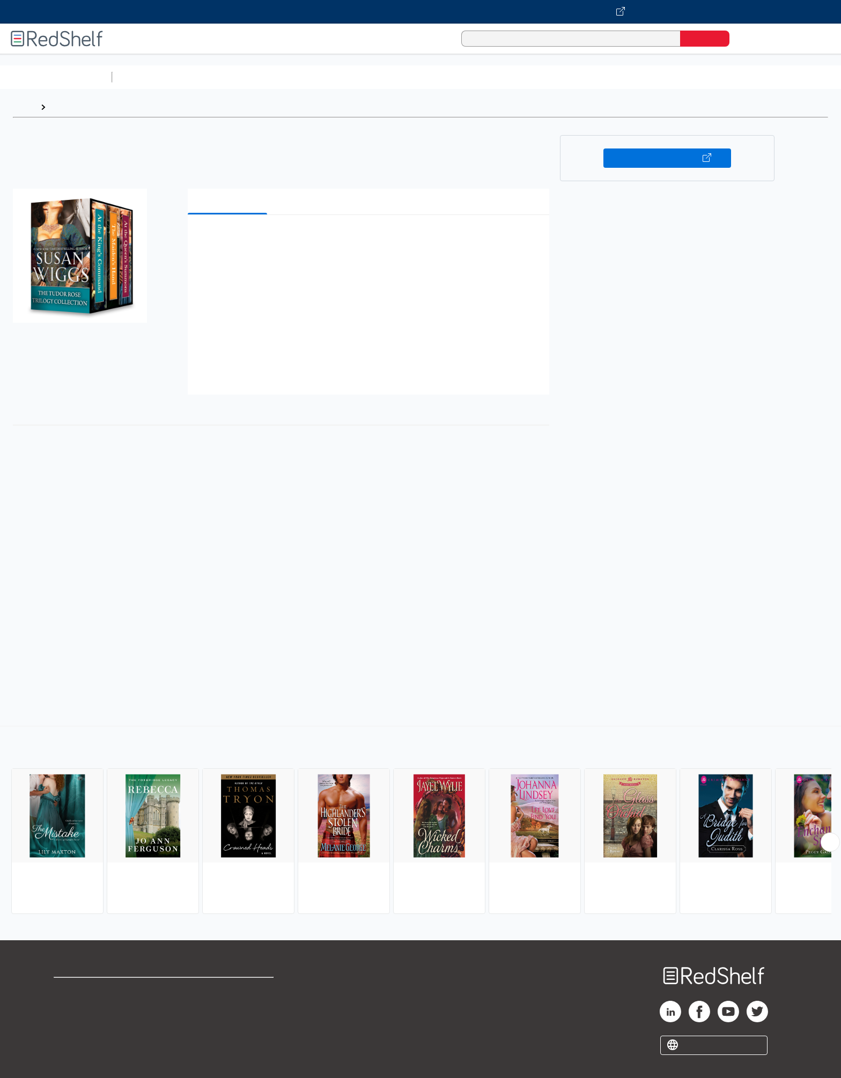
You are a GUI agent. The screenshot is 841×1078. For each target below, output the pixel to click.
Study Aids (144, 77)
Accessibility (226, 1025)
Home (24, 107)
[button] (370, 239)
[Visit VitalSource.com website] (420, 12)
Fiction (606, 77)
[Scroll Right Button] (830, 842)
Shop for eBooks (88, 990)
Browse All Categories (56, 77)
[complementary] (420, 821)
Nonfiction (650, 77)
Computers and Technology (306, 77)
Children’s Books (712, 77)
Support (70, 1007)
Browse (66, 107)
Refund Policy (228, 1007)
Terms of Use (229, 990)
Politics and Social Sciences (528, 77)
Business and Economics (416, 77)
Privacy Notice (83, 1025)
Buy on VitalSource (667, 158)
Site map (71, 1042)
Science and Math (210, 77)
